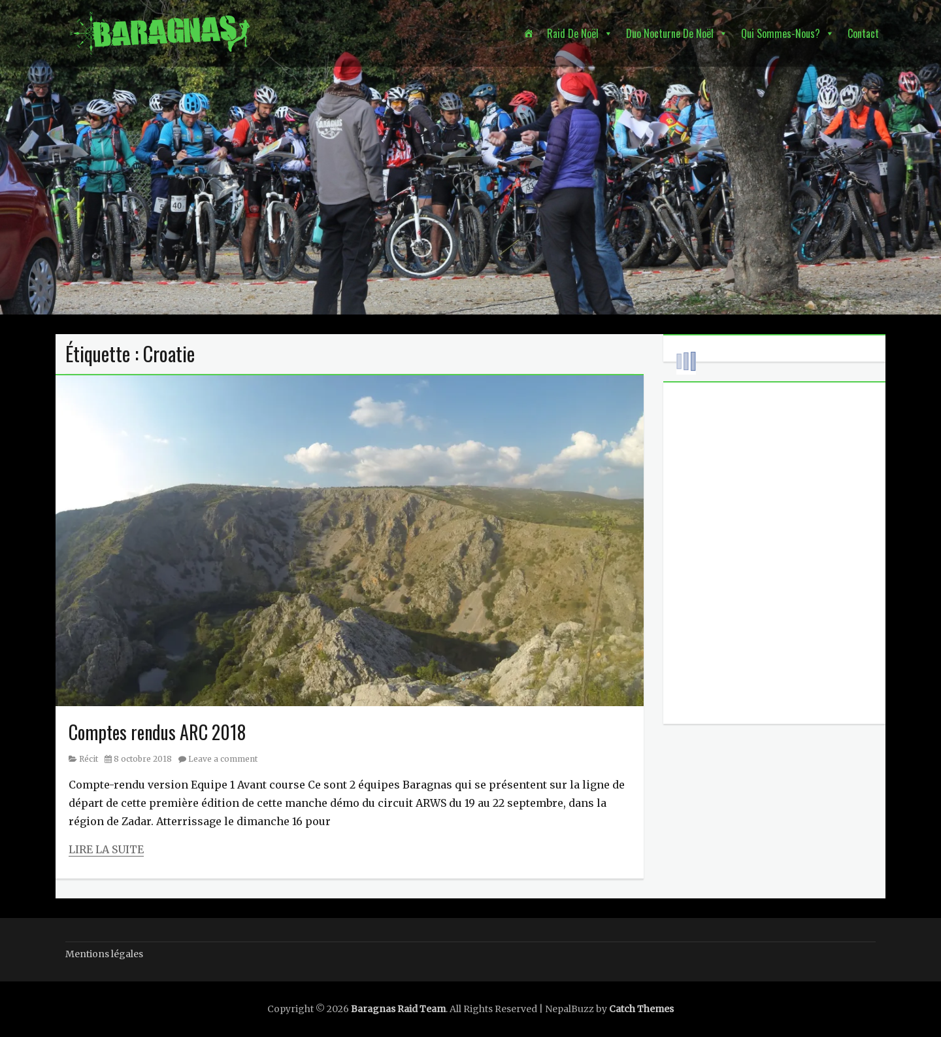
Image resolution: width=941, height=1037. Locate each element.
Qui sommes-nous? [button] (780, 33)
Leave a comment (222, 759)
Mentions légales (104, 954)
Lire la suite (106, 849)
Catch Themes (641, 1009)
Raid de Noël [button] (573, 33)
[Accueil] (528, 33)
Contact (863, 33)
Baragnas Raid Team (398, 1009)
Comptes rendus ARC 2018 (157, 732)
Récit (88, 759)
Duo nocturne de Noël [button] (670, 33)
